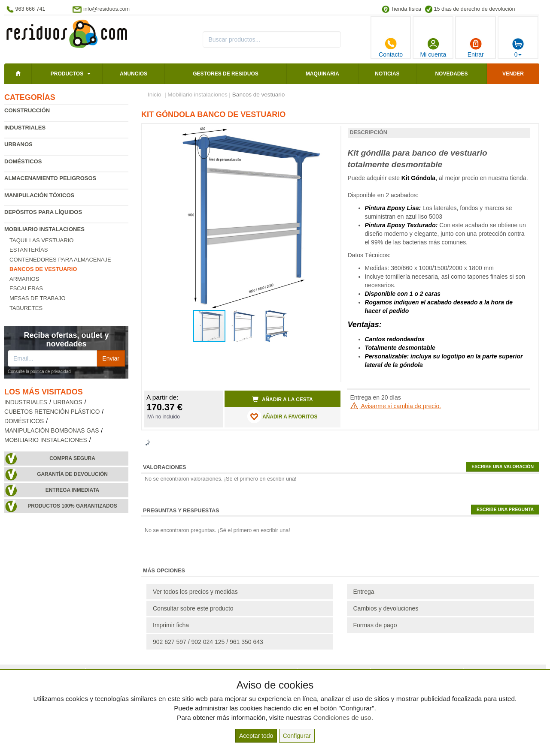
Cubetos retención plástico (52, 412)
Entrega (363, 591)
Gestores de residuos (225, 74)
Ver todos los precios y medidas (195, 591)
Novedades (451, 74)
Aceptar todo (256, 735)
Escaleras (26, 288)
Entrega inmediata (72, 490)
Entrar (476, 47)
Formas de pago (375, 625)
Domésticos (23, 161)
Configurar (297, 735)
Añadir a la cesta (282, 399)
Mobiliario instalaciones (44, 229)
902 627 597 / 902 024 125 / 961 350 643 (208, 641)
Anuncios (133, 74)
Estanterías (28, 250)
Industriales (25, 127)
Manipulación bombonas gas (51, 430)
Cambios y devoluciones (386, 608)
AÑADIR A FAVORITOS (282, 416)
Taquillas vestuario (41, 240)
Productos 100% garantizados (72, 506)
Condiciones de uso (342, 717)
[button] (326, 134)
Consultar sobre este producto (193, 608)
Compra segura (72, 458)
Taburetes (26, 308)
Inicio (154, 94)
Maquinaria (322, 74)
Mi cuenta (433, 47)
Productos (67, 74)
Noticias (387, 74)
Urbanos (18, 144)
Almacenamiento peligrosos (50, 178)
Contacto (391, 47)
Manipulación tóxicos (39, 195)
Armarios (24, 279)
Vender (513, 74)
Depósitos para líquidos (43, 212)
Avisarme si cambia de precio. (395, 406)
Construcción (27, 110)
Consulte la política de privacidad (39, 371)
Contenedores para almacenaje (60, 259)
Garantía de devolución (72, 474)
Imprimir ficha (171, 625)
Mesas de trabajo (37, 298)
